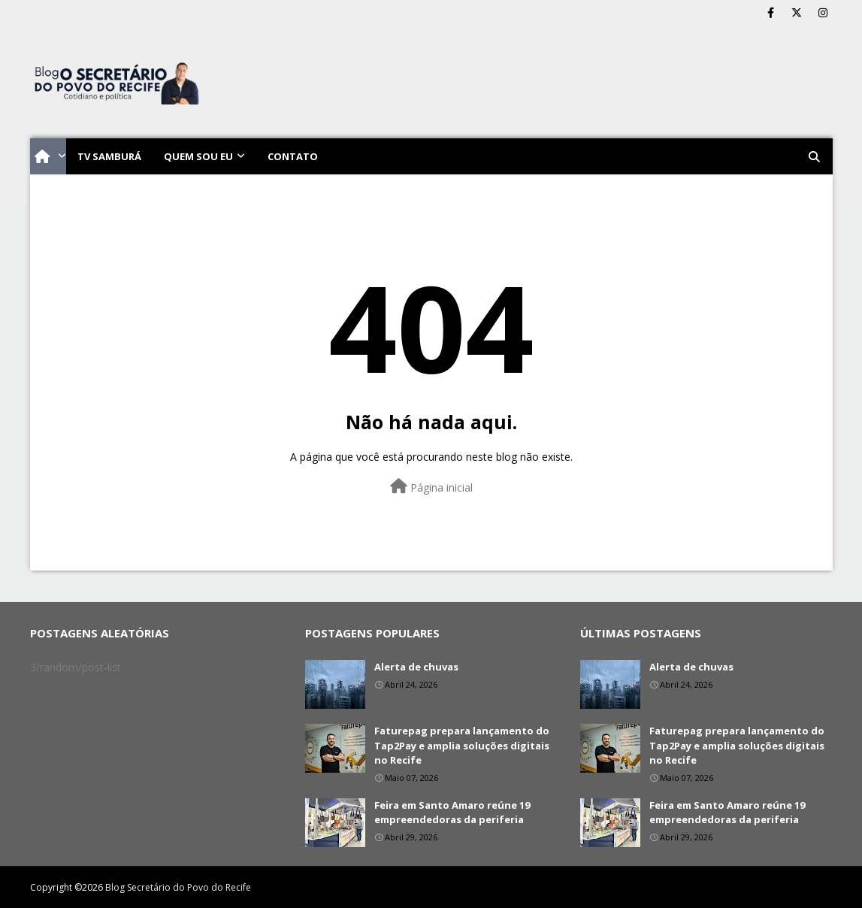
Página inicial (431, 487)
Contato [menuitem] (293, 156)
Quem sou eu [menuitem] (198, 156)
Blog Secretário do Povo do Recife (178, 887)
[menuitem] (48, 156)
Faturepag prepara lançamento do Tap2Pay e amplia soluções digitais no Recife (461, 745)
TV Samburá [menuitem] (109, 156)
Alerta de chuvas (416, 666)
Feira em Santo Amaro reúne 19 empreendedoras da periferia (452, 812)
